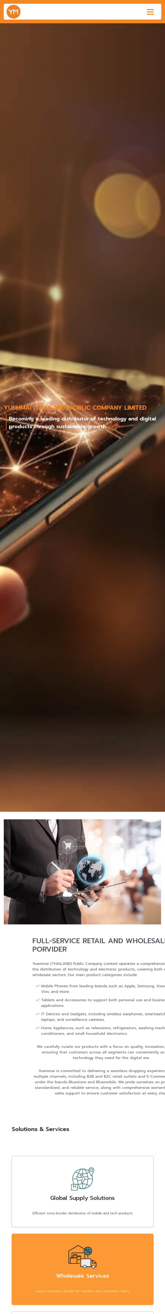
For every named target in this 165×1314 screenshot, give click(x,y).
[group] (82, 417)
